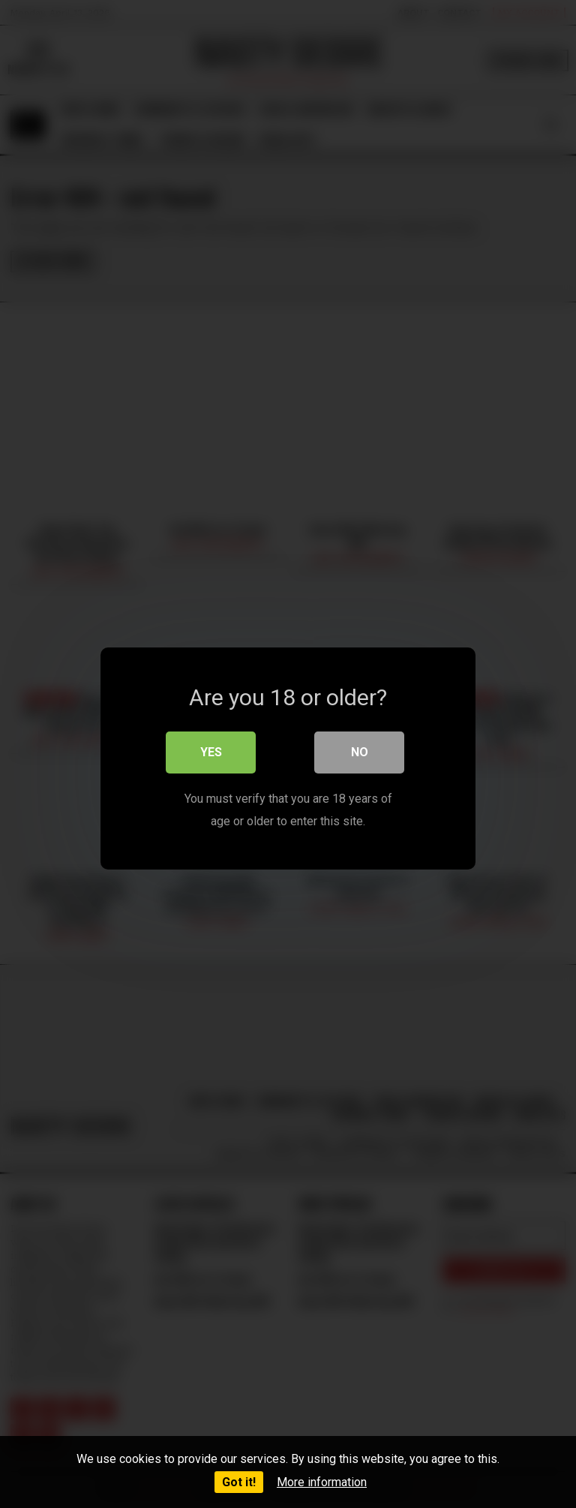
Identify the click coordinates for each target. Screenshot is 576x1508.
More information (322, 1482)
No (359, 747)
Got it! (239, 1482)
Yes (211, 747)
